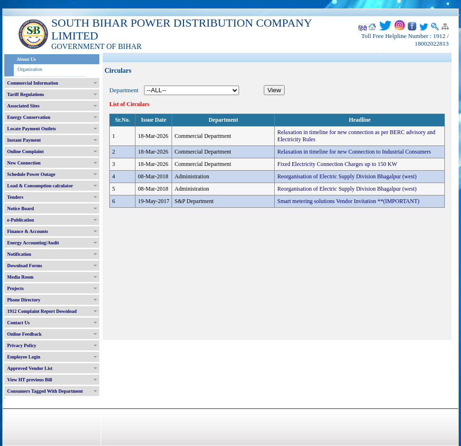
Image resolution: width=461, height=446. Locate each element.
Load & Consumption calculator (40, 185)
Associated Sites (23, 105)
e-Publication (20, 220)
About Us (26, 59)
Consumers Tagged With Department (45, 391)
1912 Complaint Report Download (42, 311)
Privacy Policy (21, 345)
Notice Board (20, 208)
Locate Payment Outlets (31, 128)
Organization (30, 69)
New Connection (23, 162)
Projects (15, 288)
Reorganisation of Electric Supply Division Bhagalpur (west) (346, 176)
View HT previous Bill (29, 379)
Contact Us (18, 322)
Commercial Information (32, 83)
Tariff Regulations (25, 94)
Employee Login (23, 356)
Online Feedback (24, 334)
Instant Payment (24, 140)
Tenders (15, 197)
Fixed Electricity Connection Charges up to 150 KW (337, 164)
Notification (19, 254)
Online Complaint (25, 151)
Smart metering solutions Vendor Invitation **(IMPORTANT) (348, 201)
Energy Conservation (28, 117)
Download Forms (24, 265)
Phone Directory (23, 299)
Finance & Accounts (27, 231)
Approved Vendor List (29, 368)
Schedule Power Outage (31, 174)
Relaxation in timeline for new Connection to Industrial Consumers (354, 151)
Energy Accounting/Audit (33, 242)
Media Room (20, 277)
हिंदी (362, 28)
